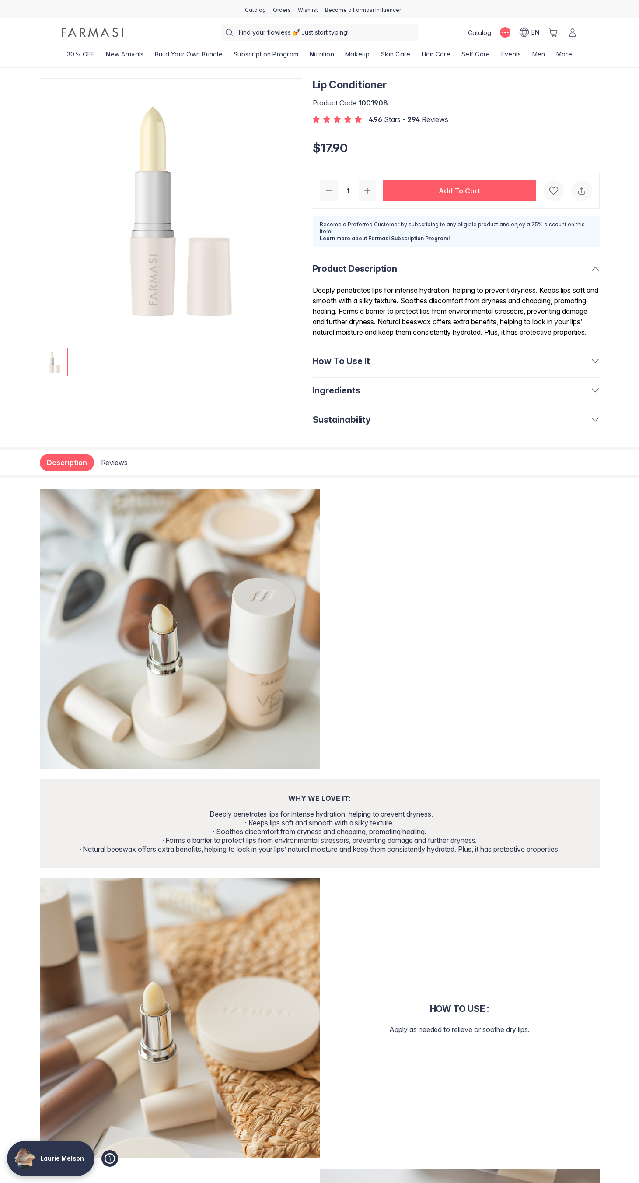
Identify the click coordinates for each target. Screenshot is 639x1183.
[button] (459, 190)
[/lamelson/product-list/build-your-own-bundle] (188, 56)
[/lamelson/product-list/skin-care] (395, 56)
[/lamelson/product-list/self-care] (476, 56)
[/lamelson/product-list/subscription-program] (266, 56)
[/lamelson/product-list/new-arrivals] (125, 56)
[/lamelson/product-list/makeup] (357, 56)
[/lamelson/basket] (553, 32)
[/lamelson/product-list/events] (511, 56)
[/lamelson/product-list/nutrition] (322, 56)
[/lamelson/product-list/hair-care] (436, 56)
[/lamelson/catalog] (255, 9)
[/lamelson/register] (281, 9)
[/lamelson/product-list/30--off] (81, 56)
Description (67, 462)
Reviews (114, 462)
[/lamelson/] (92, 32)
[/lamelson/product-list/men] (539, 56)
